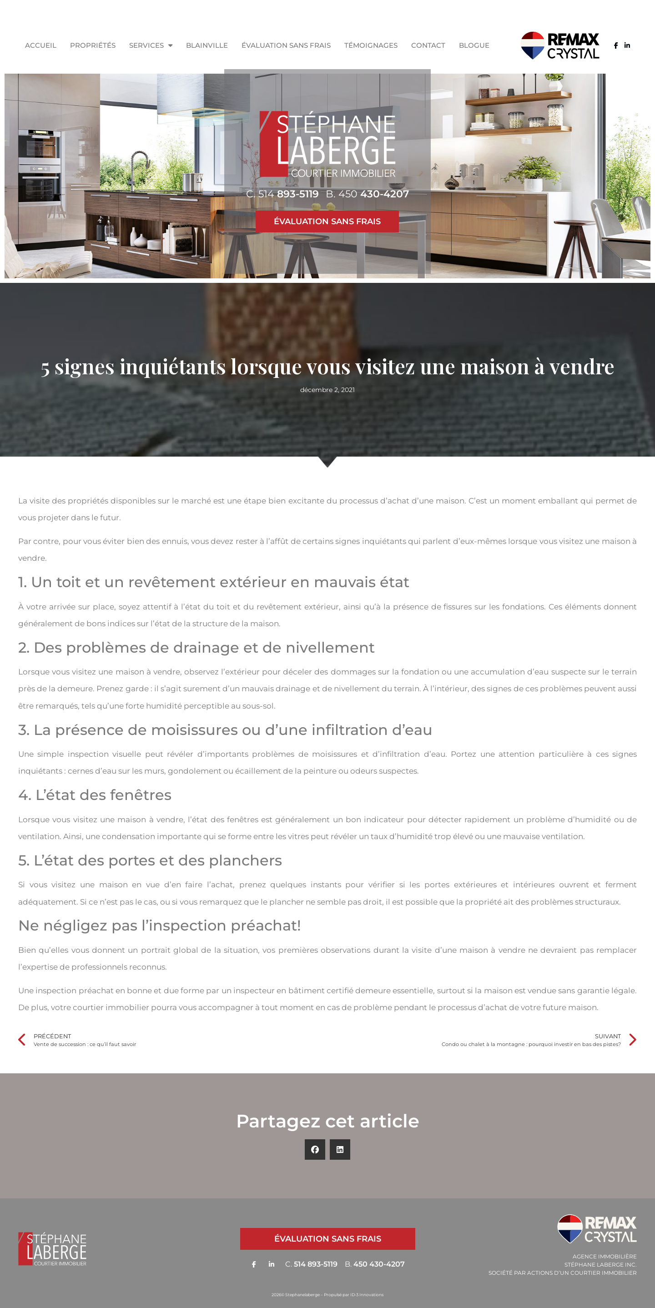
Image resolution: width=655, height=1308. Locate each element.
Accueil (40, 45)
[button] (315, 1149)
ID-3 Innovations (366, 1294)
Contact (428, 45)
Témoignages (371, 45)
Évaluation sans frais (286, 45)
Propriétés (93, 45)
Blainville (207, 45)
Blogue (474, 45)
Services (150, 45)
